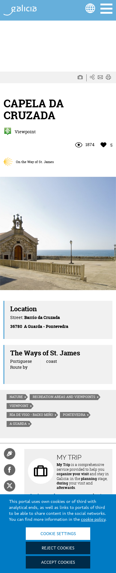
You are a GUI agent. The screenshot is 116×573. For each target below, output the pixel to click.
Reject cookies (58, 548)
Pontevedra (74, 414)
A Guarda (18, 423)
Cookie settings (58, 534)
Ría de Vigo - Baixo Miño (31, 414)
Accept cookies (58, 562)
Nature (16, 396)
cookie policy (93, 520)
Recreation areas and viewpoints (64, 396)
